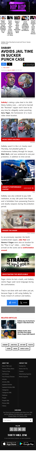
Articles (4, 379)
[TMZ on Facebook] (11, 429)
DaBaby (5, 345)
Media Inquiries (23, 376)
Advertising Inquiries (25, 374)
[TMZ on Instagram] (24, 429)
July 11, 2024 (11, 70)
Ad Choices (5, 374)
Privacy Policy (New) (8, 368)
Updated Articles (7, 384)
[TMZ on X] (15, 429)
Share (12, 303)
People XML (5, 400)
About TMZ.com (7, 366)
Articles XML (6, 382)
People (4, 398)
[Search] (33, 2)
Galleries (4, 395)
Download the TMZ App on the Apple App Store (10, 443)
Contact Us (22, 366)
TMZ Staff (6, 68)
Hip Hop (22, 345)
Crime (8, 348)
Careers (21, 371)
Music (15, 348)
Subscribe (31, 420)
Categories (5, 390)
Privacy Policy (12, 416)
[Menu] (2, 2)
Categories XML (7, 392)
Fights (30, 345)
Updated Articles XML (8, 387)
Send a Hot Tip (23, 368)
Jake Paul (13, 345)
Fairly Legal (24, 348)
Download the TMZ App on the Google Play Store (27, 443)
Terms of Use (6, 371)
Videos (4, 406)
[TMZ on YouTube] (20, 429)
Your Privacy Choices (8, 376)
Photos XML (5, 403)
